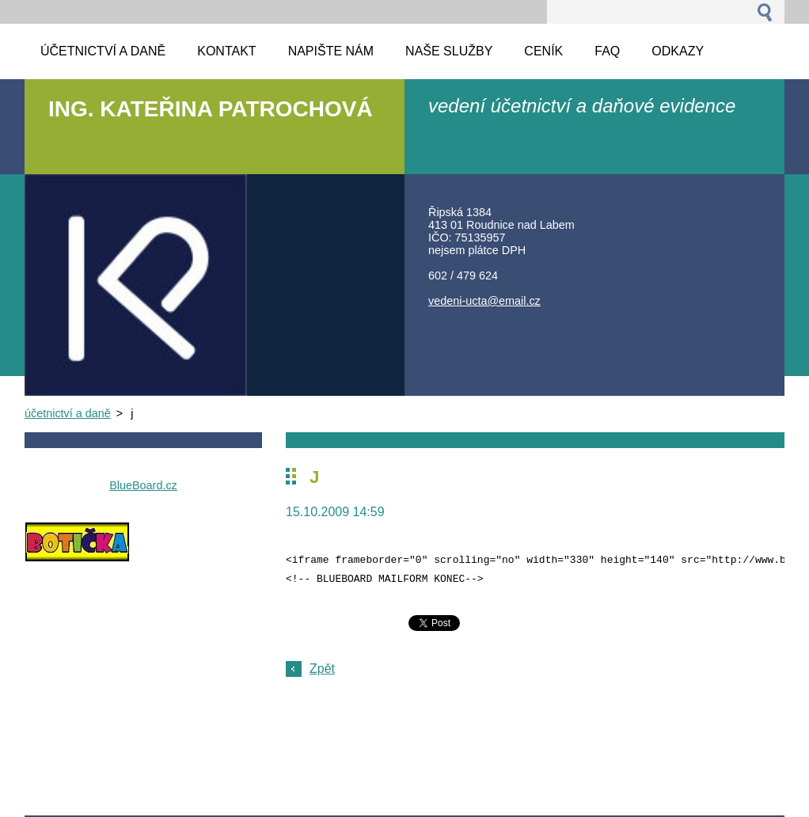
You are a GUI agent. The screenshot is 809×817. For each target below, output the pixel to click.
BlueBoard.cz (143, 485)
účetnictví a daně (68, 413)
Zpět (322, 668)
